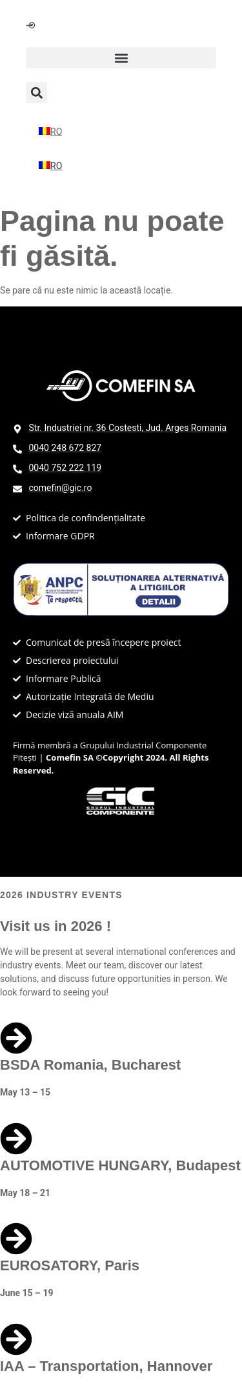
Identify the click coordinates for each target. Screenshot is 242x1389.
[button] (121, 57)
